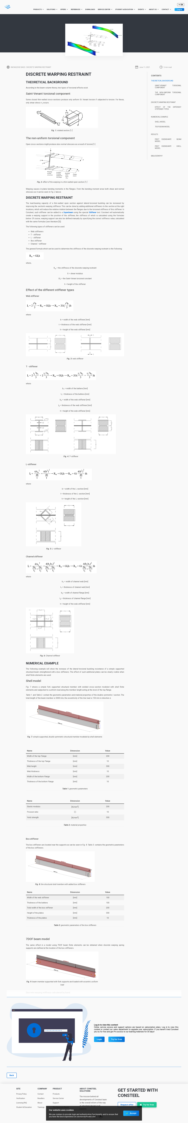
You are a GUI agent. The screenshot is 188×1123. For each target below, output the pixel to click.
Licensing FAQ (21, 1103)
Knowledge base (18, 67)
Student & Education (125, 9)
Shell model (160, 122)
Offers (64, 9)
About (40, 1103)
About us (154, 9)
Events (142, 9)
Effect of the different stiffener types (168, 108)
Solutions (52, 9)
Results (154, 134)
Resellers (41, 1098)
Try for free (116, 1039)
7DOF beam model (162, 127)
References (76, 9)
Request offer (126, 1105)
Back (11, 1075)
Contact (166, 9)
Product (57, 1089)
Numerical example (159, 117)
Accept (133, 1113)
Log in (179, 9)
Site (18, 1089)
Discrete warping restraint (163, 102)
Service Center (105, 9)
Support (56, 1103)
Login (99, 1039)
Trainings (41, 1107)
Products (38, 9)
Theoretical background (162, 81)
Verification (20, 1098)
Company (42, 1089)
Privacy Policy (21, 1094)
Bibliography (157, 156)
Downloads (90, 9)
